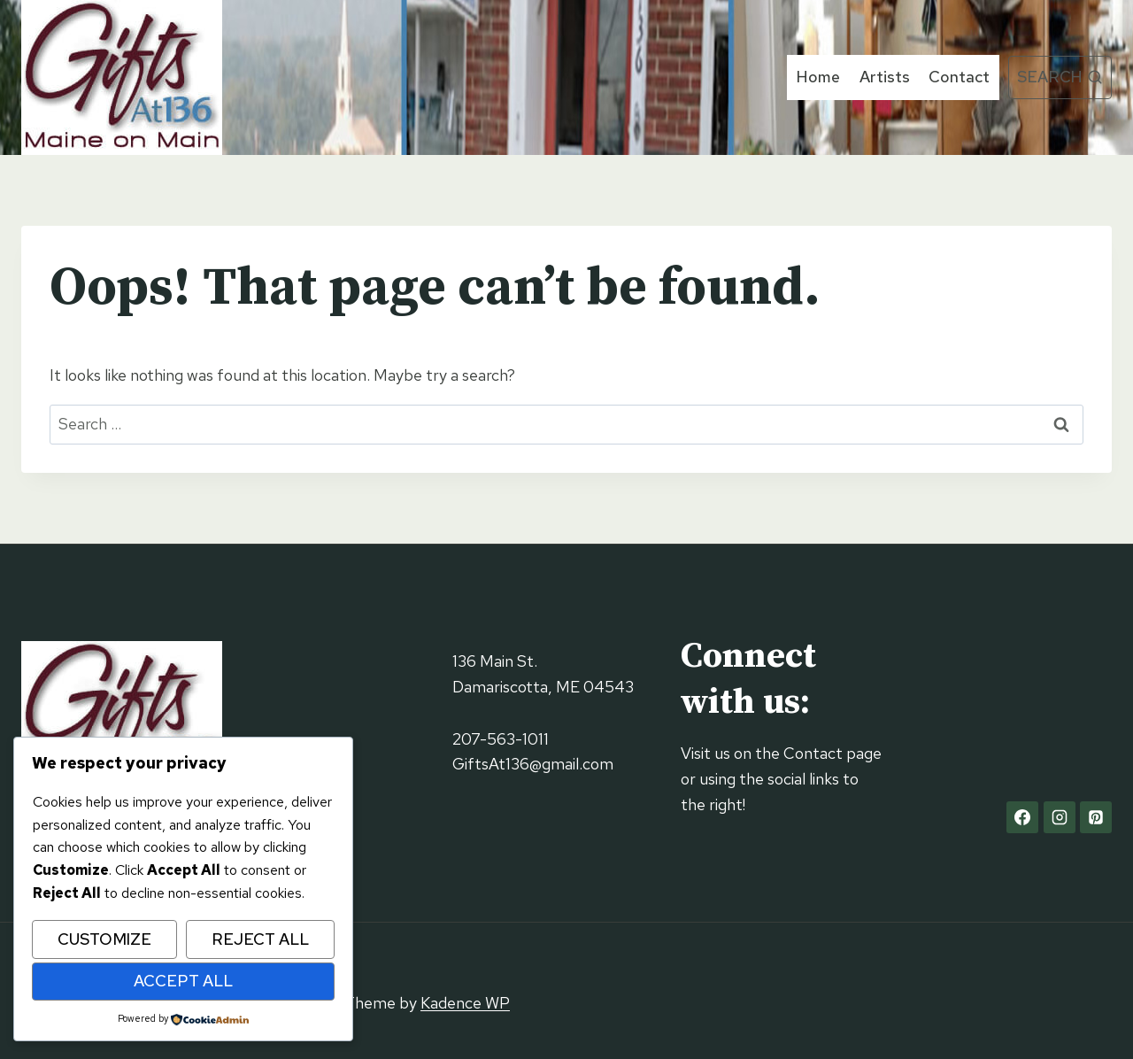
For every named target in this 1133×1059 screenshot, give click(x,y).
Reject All (260, 939)
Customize (104, 939)
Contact (959, 76)
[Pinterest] (1096, 817)
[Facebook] (1022, 817)
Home (818, 76)
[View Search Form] (1060, 77)
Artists (884, 76)
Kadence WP (465, 1003)
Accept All (183, 980)
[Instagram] (1059, 817)
